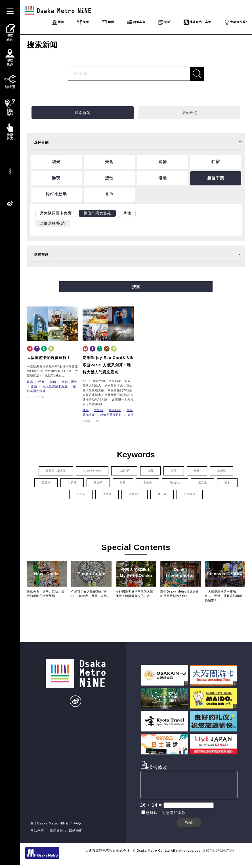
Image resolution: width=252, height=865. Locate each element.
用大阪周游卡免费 (55, 386)
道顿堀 (221, 470)
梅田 (197, 470)
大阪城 (72, 482)
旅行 (130, 414)
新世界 (98, 482)
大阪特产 (124, 470)
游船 (53, 381)
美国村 (46, 482)
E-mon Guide (91, 574)
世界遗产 (134, 494)
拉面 (150, 470)
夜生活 (81, 494)
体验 (34, 386)
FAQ (77, 823)
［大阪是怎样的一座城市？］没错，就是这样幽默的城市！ (223, 596)
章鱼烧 (147, 482)
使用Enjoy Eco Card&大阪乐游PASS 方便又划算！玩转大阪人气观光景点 (108, 365)
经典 (41, 381)
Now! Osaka (47, 574)
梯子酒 (162, 494)
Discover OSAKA (225, 574)
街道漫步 (189, 494)
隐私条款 (56, 830)
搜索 (136, 286)
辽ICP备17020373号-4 (220, 850)
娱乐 (30, 381)
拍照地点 (115, 410)
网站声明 (37, 830)
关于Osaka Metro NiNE (49, 823)
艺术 (227, 482)
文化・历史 (69, 381)
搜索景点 (189, 113)
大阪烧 (98, 410)
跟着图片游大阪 (56, 470)
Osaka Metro (92, 470)
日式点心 (175, 482)
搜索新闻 (83, 113)
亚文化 (202, 482)
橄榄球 (107, 494)
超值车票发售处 (111, 414)
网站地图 (76, 830)
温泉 (174, 470)
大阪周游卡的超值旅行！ (49, 358)
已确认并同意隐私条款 (166, 813)
